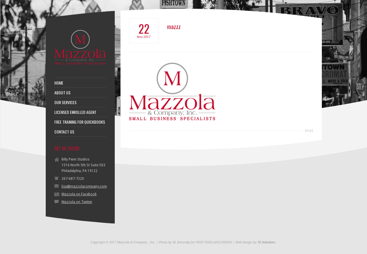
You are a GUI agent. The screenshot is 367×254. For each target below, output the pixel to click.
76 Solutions (266, 242)
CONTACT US (64, 132)
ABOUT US (62, 93)
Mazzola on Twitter (77, 202)
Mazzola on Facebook (79, 194)
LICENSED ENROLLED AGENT (75, 112)
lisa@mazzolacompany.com (84, 186)
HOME (58, 83)
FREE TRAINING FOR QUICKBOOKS (79, 122)
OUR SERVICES (65, 102)
